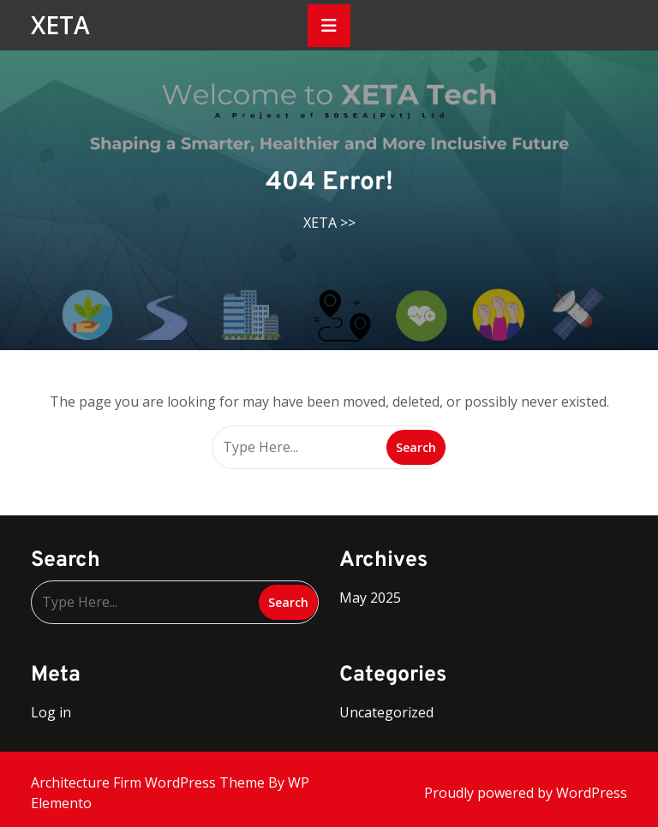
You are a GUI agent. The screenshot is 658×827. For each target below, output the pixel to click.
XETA (60, 25)
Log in (51, 712)
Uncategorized (386, 712)
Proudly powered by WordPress (525, 792)
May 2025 (370, 597)
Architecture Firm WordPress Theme (149, 782)
